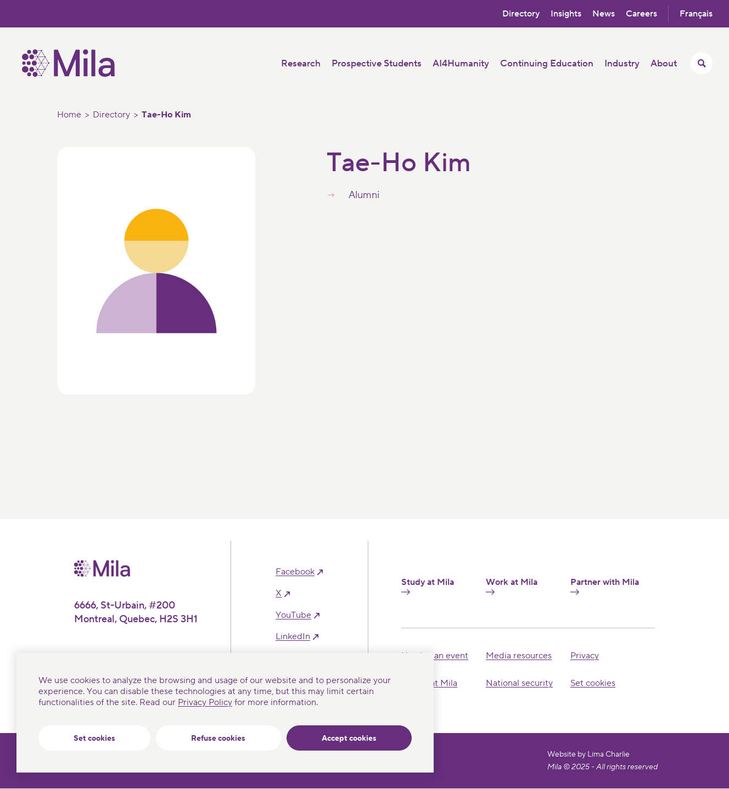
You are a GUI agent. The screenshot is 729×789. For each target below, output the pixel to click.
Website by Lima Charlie (588, 754)
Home (69, 115)
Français (696, 13)
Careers (641, 13)
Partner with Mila (604, 586)
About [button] (664, 64)
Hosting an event (434, 655)
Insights (566, 13)
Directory (521, 13)
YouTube (293, 615)
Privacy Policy (205, 702)
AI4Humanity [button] (461, 64)
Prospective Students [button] (377, 64)
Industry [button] (622, 64)
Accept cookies (349, 738)
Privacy (584, 655)
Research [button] (301, 64)
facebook (295, 572)
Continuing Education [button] (546, 64)
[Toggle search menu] (702, 63)
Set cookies (94, 738)
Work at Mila (511, 586)
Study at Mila (427, 586)
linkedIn (293, 637)
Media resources (519, 655)
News (603, 13)
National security (519, 683)
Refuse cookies (218, 738)
